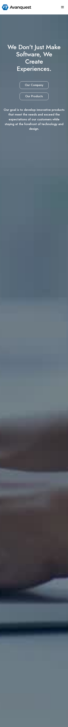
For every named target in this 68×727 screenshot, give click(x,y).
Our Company (34, 85)
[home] (15, 7)
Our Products (34, 96)
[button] (62, 7)
